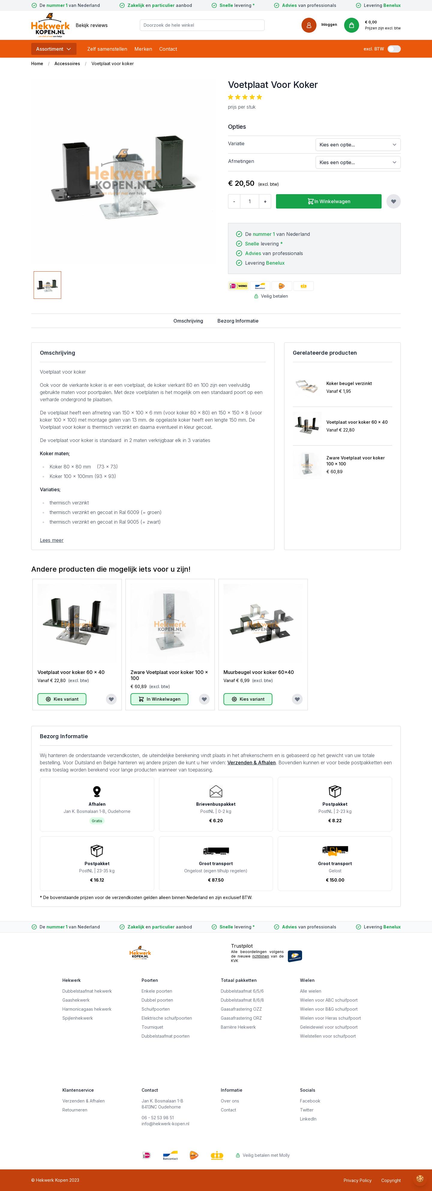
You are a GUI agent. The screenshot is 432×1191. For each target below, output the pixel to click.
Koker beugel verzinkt (349, 383)
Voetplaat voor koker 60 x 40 (357, 422)
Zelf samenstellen (107, 49)
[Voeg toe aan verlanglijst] (393, 201)
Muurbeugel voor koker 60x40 (259, 672)
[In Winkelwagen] (159, 699)
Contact (168, 49)
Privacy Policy (358, 1180)
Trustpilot (242, 946)
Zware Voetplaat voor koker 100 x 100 (355, 460)
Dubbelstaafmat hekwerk (87, 991)
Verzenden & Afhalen (251, 762)
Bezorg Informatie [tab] (238, 321)
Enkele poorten (157, 991)
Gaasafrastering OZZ (241, 1009)
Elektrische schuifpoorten (167, 1018)
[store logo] (50, 25)
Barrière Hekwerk (238, 1027)
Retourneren (74, 1109)
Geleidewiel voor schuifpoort (329, 1027)
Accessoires (67, 63)
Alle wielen (310, 991)
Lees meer (52, 540)
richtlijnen (260, 956)
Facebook (310, 1100)
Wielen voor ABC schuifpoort (329, 1000)
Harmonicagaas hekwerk (87, 1009)
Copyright (391, 1180)
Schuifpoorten (156, 1009)
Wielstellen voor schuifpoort (328, 1036)
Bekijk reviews (92, 25)
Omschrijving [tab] (188, 321)
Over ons (230, 1100)
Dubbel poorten (157, 1000)
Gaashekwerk (76, 1000)
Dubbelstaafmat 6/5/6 (242, 991)
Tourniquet (152, 1027)
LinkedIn (308, 1118)
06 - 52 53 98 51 (158, 1117)
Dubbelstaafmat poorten (166, 1036)
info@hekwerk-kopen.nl (165, 1123)
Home (37, 63)
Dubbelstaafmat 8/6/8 (242, 1000)
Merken (143, 49)
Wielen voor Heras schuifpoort (330, 1018)
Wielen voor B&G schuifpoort (329, 1009)
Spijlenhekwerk (77, 1018)
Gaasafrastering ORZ (241, 1018)
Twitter (307, 1109)
